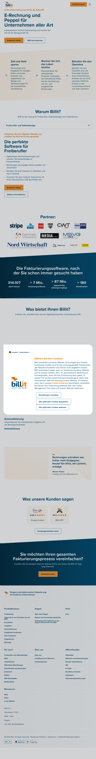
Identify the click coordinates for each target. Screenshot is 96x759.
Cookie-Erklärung (60, 383)
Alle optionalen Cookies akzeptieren (53, 401)
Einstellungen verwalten (48, 395)
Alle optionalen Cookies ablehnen (52, 407)
